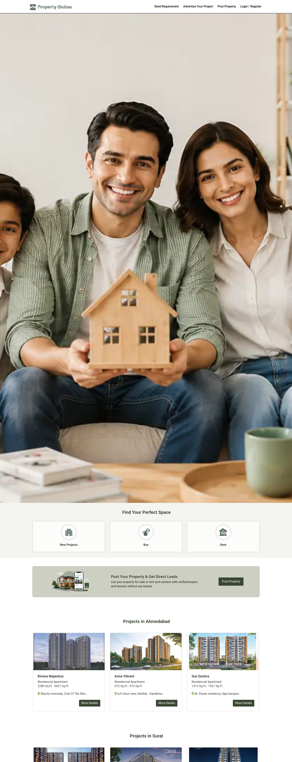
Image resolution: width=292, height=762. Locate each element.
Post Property (227, 6)
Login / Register (250, 6)
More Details (89, 703)
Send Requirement (166, 6)
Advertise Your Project (198, 6)
